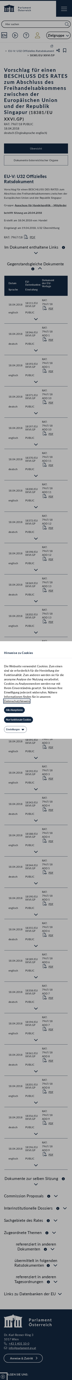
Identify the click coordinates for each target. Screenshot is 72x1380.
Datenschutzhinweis (17, 701)
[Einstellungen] (15, 729)
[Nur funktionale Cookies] (18, 720)
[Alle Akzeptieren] (14, 710)
